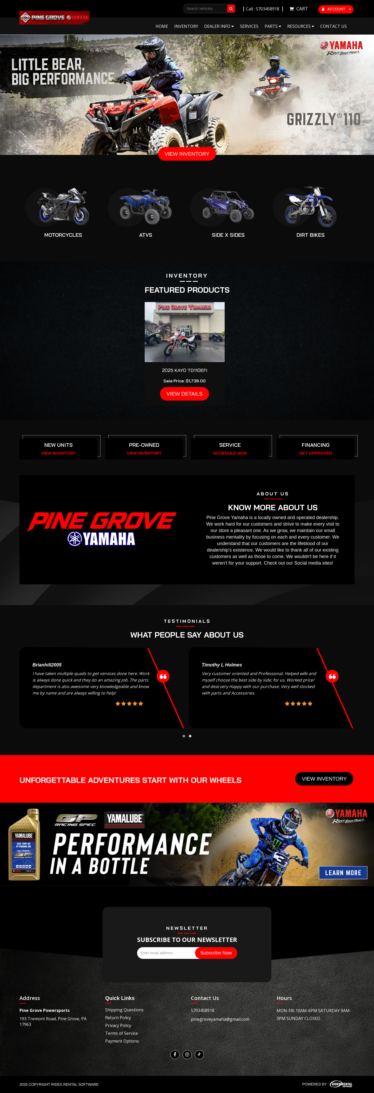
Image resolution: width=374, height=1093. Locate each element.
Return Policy (118, 1017)
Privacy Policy (118, 1025)
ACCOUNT (336, 9)
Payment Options (122, 1041)
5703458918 (202, 1010)
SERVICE (230, 445)
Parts (273, 26)
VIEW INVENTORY (187, 154)
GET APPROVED (315, 453)
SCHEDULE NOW (230, 453)
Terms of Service (121, 1033)
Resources (300, 26)
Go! (232, 6)
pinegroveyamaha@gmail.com (220, 1019)
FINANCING (316, 445)
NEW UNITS (58, 445)
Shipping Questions (124, 1009)
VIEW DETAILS (184, 394)
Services (249, 26)
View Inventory (324, 779)
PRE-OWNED (144, 445)
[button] (184, 736)
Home (162, 26)
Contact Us (333, 26)
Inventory (186, 26)
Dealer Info (219, 26)
